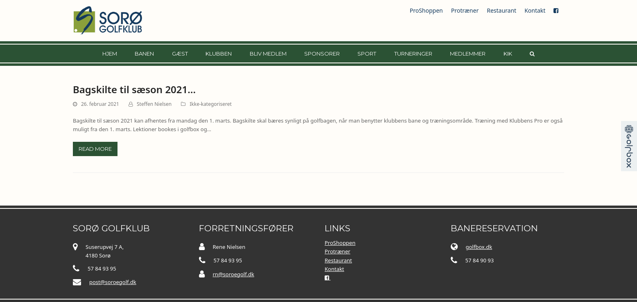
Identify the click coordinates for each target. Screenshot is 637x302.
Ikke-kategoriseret (211, 104)
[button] (532, 53)
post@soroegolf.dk (112, 282)
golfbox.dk (479, 247)
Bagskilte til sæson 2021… (134, 89)
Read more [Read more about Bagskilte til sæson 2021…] (95, 148)
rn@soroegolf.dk (233, 274)
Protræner (465, 10)
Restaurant (501, 10)
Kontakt (534, 10)
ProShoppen (426, 10)
